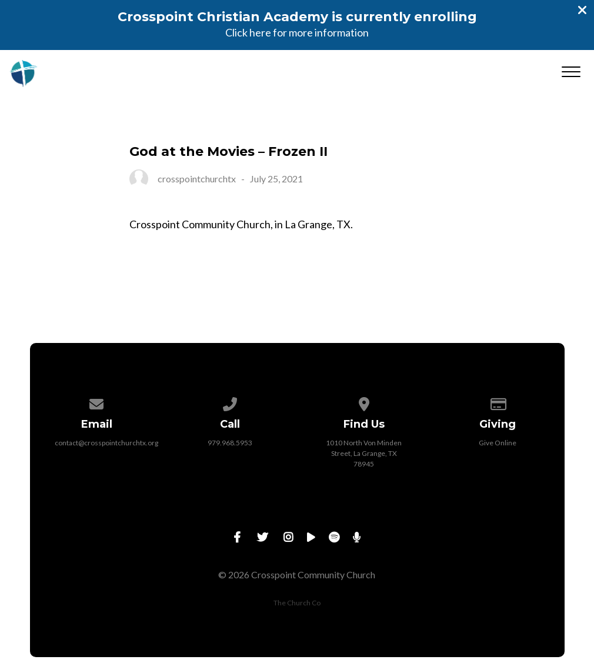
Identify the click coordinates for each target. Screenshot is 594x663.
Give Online (497, 442)
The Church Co (297, 602)
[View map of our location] (364, 402)
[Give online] (498, 402)
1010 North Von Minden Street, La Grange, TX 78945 (364, 453)
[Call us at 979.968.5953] (231, 402)
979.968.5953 (230, 442)
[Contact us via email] (96, 402)
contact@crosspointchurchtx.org (106, 442)
